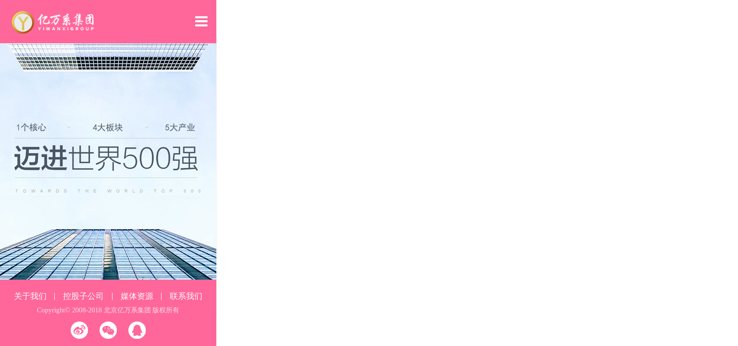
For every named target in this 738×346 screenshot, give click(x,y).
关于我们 (30, 296)
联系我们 (186, 296)
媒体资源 (137, 296)
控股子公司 (83, 296)
